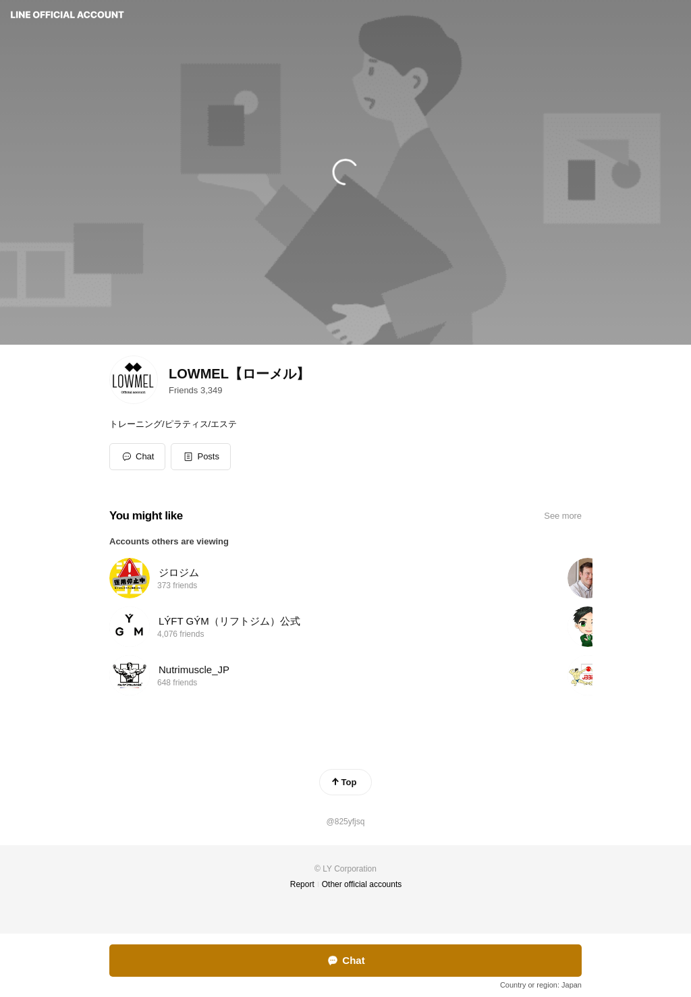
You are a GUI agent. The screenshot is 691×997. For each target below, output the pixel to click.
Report (302, 884)
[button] (201, 456)
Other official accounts (362, 884)
